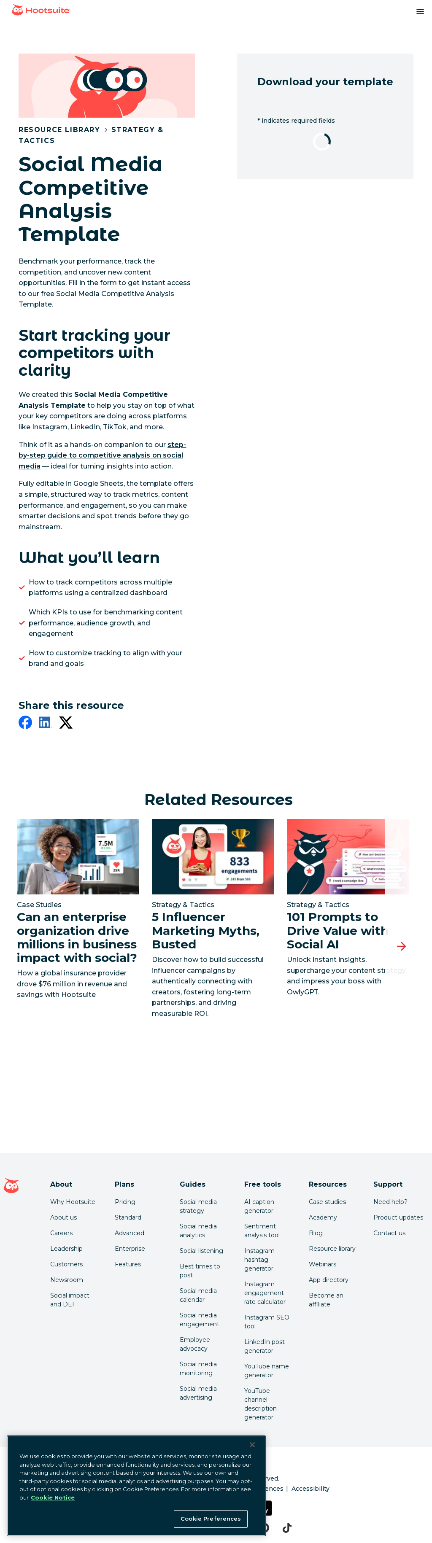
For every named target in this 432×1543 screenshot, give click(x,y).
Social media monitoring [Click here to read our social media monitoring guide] (198, 1368)
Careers (61, 1233)
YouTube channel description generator (260, 1404)
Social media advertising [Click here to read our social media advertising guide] (198, 1393)
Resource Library (59, 130)
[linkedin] (45, 724)
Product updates (398, 1217)
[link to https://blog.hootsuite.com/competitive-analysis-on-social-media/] (102, 455)
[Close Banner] (252, 1444)
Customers (66, 1264)
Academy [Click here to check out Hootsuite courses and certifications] (323, 1217)
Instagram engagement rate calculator (265, 1293)
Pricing (125, 1202)
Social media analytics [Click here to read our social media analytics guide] (198, 1231)
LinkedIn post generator (264, 1346)
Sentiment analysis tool (262, 1231)
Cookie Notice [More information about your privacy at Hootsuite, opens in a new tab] (53, 1497)
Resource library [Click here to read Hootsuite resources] (332, 1248)
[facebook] (25, 724)
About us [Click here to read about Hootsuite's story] (63, 1217)
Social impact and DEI (69, 1300)
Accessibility (310, 1488)
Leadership (66, 1248)
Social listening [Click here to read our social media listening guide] (201, 1251)
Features (128, 1264)
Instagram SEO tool (266, 1322)
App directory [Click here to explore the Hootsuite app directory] (328, 1280)
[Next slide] (401, 946)
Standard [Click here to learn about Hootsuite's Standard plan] (128, 1217)
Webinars (322, 1264)
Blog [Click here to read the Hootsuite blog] (316, 1233)
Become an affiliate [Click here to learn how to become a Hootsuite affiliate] (326, 1300)
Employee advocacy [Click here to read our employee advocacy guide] (195, 1344)
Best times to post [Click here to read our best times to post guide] (200, 1271)
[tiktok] (287, 1528)
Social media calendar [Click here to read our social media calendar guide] (198, 1295)
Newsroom (66, 1280)
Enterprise (130, 1248)
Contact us (389, 1233)
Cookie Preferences (211, 1518)
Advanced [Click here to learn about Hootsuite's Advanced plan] (129, 1233)
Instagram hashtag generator (259, 1259)
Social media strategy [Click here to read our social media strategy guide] (198, 1206)
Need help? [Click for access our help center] (390, 1202)
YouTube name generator (266, 1371)
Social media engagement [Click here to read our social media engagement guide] (199, 1319)
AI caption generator (259, 1206)
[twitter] (66, 724)
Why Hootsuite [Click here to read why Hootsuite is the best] (72, 1202)
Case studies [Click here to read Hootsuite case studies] (327, 1202)
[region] (136, 1485)
